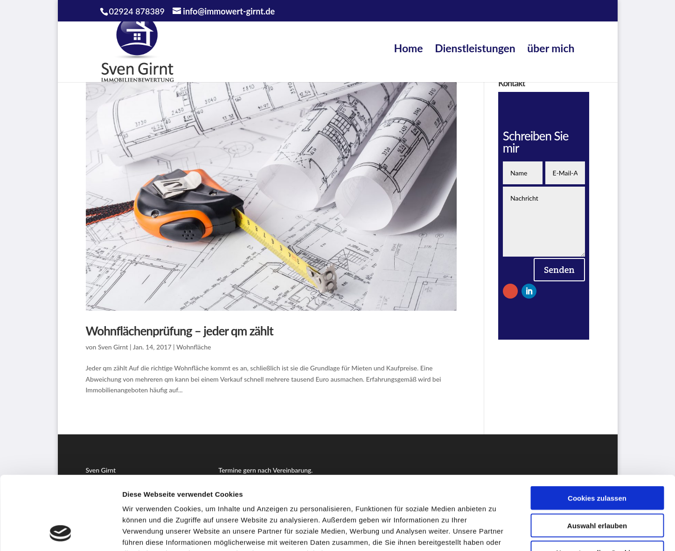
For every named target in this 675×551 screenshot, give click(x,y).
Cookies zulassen (597, 429)
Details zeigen (496, 533)
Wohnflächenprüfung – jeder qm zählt (179, 330)
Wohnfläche (193, 347)
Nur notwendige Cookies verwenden (597, 487)
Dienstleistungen (475, 48)
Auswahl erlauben (597, 456)
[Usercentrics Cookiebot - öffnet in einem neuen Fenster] (60, 533)
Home (408, 48)
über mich (550, 48)
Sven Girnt (113, 347)
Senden (559, 270)
